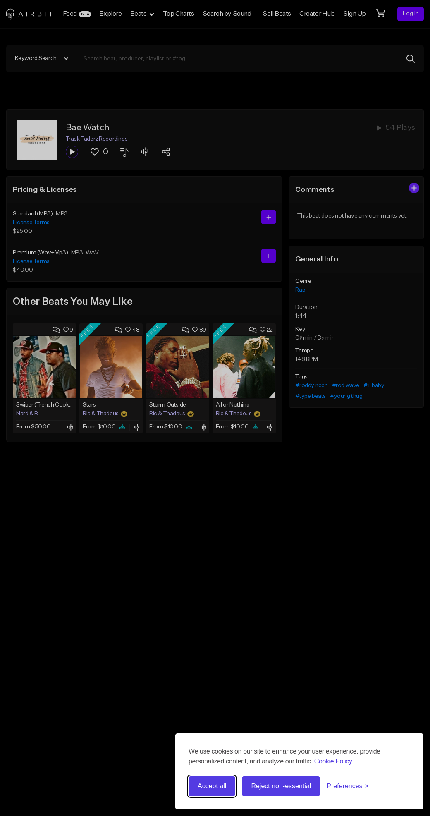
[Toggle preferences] (347, 786)
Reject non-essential (281, 786)
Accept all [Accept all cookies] (212, 786)
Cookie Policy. (334, 761)
